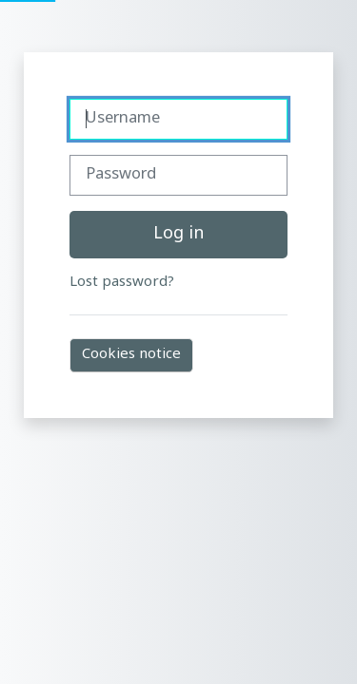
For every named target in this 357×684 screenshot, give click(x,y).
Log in (178, 234)
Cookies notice (131, 355)
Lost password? (121, 283)
